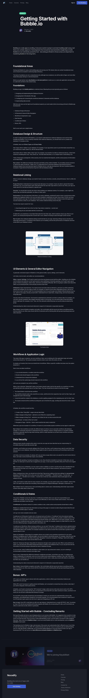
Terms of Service (65, 687)
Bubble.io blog (32, 620)
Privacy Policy (65, 690)
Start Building (82, 2)
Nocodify (28, 31)
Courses (16, 2)
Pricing (22, 2)
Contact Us (64, 685)
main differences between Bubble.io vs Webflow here (47, 630)
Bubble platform (29, 89)
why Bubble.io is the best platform (38, 80)
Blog (27, 2)
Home (10, 2)
